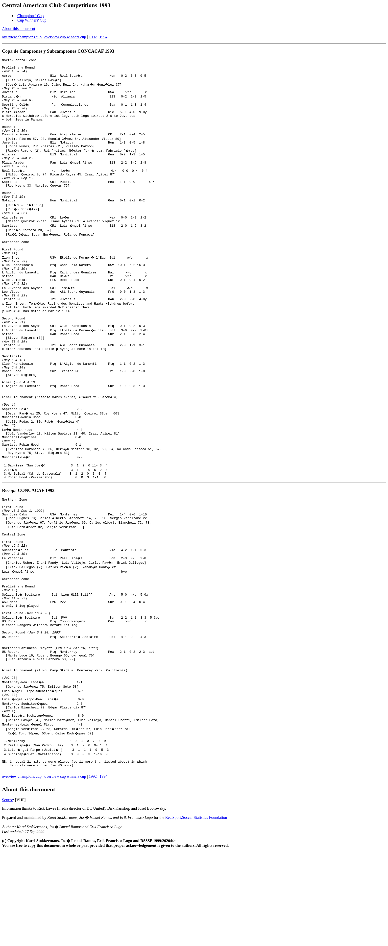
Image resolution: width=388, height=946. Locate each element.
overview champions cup (22, 37)
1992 (93, 37)
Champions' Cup (30, 16)
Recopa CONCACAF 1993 (28, 550)
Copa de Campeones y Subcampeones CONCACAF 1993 (58, 51)
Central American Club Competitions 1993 (56, 5)
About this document (18, 28)
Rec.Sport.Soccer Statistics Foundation (196, 912)
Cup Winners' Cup (32, 20)
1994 (103, 37)
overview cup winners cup (65, 37)
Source (7, 894)
